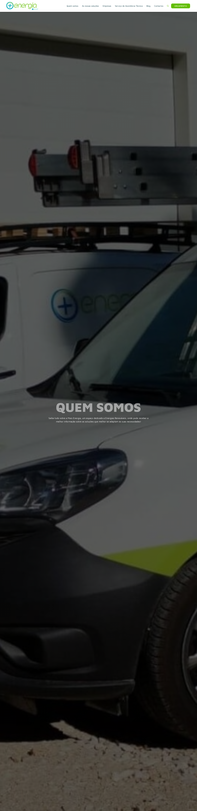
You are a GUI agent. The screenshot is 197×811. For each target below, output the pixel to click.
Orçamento (180, 6)
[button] (168, 6)
